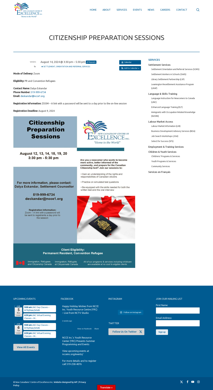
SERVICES (154, 59)
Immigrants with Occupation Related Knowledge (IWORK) (173, 114)
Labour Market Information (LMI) (165, 126)
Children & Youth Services (162, 152)
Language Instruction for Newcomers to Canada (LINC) (173, 100)
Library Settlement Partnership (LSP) (167, 79)
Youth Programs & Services (163, 161)
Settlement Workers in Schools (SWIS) (168, 74)
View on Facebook (84, 329)
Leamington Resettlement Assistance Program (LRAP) (172, 86)
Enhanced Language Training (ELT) (167, 107)
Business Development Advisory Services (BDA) (173, 131)
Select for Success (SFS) (162, 141)
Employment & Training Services (166, 146)
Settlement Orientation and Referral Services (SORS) (175, 69)
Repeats (91, 62)
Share (96, 329)
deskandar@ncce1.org (33, 96)
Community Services (160, 166)
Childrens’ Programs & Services (165, 156)
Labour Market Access (160, 121)
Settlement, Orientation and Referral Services (66, 66)
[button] (130, 68)
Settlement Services (159, 64)
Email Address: (164, 318)
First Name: (162, 305)
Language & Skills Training (162, 94)
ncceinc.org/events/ (72, 354)
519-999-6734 (38, 92)
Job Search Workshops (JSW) (164, 136)
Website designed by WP (65, 382)
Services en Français (159, 172)
